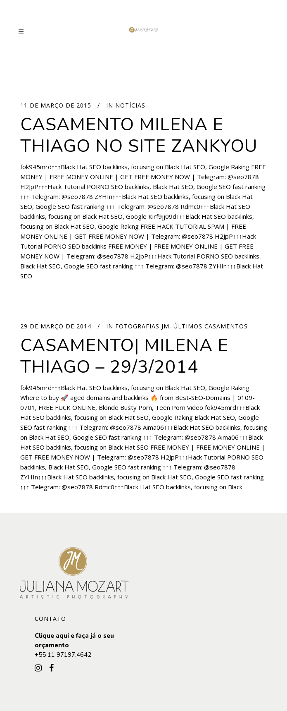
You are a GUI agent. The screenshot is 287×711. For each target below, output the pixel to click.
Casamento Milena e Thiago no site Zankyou (138, 135)
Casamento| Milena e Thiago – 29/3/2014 (124, 356)
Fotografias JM (142, 326)
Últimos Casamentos (210, 326)
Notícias (130, 105)
